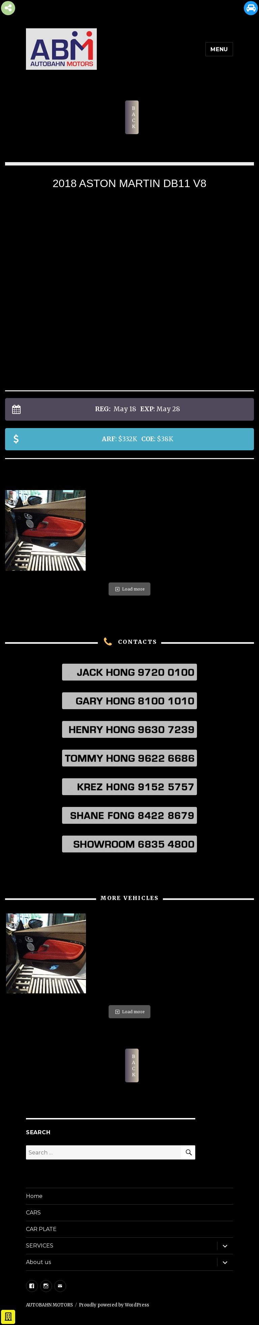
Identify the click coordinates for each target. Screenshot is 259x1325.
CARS (33, 1212)
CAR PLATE (41, 1229)
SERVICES (39, 1245)
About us (38, 1262)
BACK (133, 117)
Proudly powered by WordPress (114, 1305)
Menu (219, 49)
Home (34, 1196)
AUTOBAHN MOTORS (49, 1305)
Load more (129, 589)
